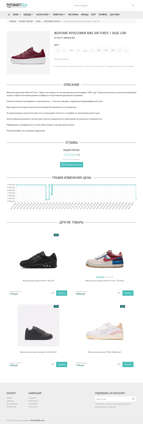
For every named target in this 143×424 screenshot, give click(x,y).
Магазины (73, 14)
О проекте (33, 404)
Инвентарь (58, 14)
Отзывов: (108, 277)
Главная (32, 398)
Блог (93, 14)
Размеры (103, 14)
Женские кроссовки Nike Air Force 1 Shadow (104, 280)
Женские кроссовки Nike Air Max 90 (38, 280)
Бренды (85, 14)
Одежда (27, 14)
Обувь (16, 14)
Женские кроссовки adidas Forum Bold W (38, 352)
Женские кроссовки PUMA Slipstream (104, 352)
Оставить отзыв (71, 164)
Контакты (33, 407)
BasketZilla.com (38, 420)
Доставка (115, 14)
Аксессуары (42, 14)
